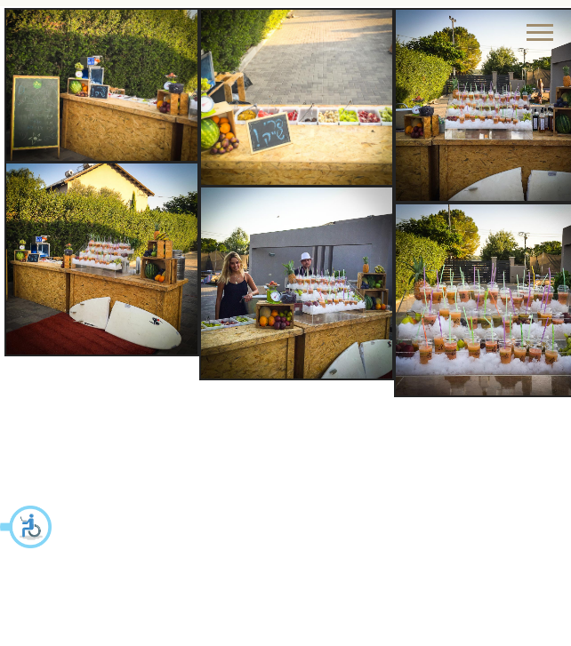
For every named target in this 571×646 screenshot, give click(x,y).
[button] (26, 527)
